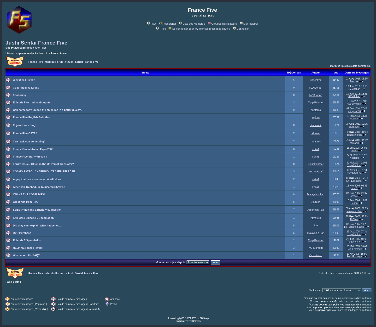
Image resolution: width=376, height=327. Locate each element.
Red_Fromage (354, 249)
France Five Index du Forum (46, 61)
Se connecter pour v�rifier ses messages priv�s (199, 28)
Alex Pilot (40, 47)
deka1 (315, 149)
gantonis (316, 109)
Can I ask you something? (29, 141)
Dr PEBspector (354, 181)
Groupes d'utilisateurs (222, 23)
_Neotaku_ (354, 158)
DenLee (354, 81)
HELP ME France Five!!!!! (28, 247)
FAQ (151, 23)
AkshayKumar (354, 103)
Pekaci (354, 203)
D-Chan (354, 219)
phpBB (181, 318)
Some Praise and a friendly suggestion (37, 209)
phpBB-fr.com (194, 321)
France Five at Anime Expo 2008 (33, 149)
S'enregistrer (249, 23)
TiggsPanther (315, 102)
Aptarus (354, 118)
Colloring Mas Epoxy (26, 87)
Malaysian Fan (315, 194)
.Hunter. (315, 133)
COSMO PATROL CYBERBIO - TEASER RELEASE (44, 171)
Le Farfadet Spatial (354, 227)
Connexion (241, 28)
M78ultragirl (316, 247)
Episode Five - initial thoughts (31, 102)
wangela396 (354, 111)
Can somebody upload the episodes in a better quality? (47, 109)
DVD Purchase (22, 232)
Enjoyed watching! (24, 125)
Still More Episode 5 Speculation (33, 217)
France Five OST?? (25, 133)
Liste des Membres (192, 23)
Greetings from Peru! (26, 201)
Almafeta (316, 217)
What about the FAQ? (26, 255)
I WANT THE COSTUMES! (29, 194)
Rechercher (167, 23)
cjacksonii (316, 125)
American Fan (315, 209)
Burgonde (28, 47)
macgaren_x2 (316, 171)
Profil (161, 28)
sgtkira (315, 117)
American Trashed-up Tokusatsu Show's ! (39, 187)
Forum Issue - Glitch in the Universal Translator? (43, 164)
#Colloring (19, 95)
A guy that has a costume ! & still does (37, 179)
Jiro (316, 225)
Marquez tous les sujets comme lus (350, 66)
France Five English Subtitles (31, 117)
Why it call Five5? (24, 80)
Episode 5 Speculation (27, 240)
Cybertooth (315, 255)
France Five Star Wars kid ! (30, 156)
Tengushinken (354, 135)
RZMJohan (315, 87)
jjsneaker (316, 80)
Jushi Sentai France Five (36, 43)
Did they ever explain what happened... (37, 225)
